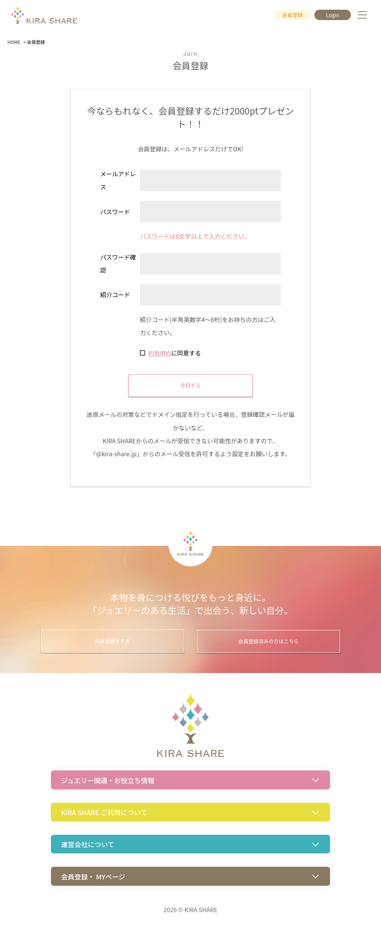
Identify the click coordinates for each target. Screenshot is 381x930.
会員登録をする (120, 641)
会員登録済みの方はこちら (261, 641)
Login (332, 15)
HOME (13, 42)
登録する (190, 385)
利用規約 (160, 352)
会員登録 (290, 15)
